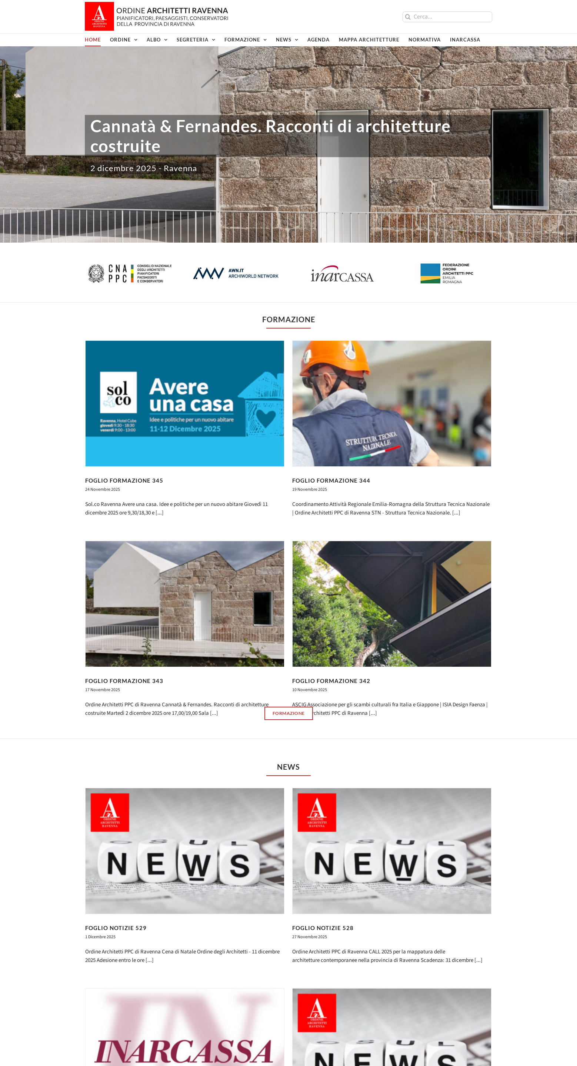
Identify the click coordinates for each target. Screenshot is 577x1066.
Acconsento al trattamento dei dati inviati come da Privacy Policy (277, 1004)
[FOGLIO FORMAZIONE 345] (185, 403)
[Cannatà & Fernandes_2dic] (288, 121)
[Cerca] (408, 16)
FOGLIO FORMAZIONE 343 (212, 596)
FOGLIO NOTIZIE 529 (116, 770)
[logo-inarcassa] (341, 266)
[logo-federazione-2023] (447, 266)
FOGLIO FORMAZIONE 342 (375, 596)
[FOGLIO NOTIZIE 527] (272, 809)
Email (232, 980)
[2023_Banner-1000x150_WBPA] (289, 885)
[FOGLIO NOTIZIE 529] (185, 693)
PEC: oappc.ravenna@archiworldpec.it (129, 1050)
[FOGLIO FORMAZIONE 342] (436, 519)
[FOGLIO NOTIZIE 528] (348, 693)
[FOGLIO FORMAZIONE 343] (272, 519)
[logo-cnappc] (129, 266)
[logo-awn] (235, 266)
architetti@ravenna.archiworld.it (123, 1033)
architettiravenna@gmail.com (120, 1042)
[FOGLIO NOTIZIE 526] (436, 809)
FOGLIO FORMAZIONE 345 (124, 480)
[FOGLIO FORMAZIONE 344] (348, 403)
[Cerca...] (447, 16)
